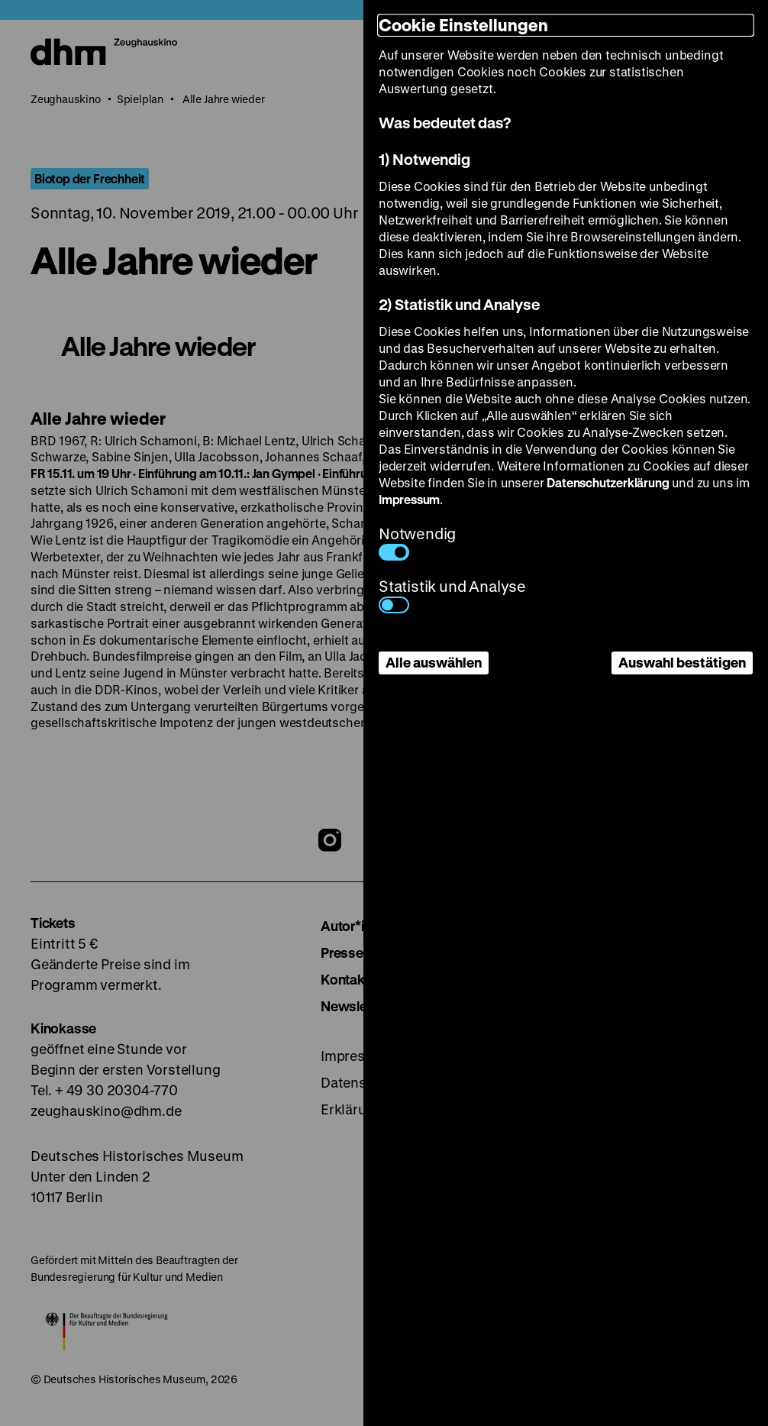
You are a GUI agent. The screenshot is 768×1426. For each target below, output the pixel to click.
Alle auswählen (434, 662)
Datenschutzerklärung (608, 482)
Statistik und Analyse (452, 594)
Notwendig (417, 542)
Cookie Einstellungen (463, 24)
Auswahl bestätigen (682, 662)
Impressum (409, 499)
